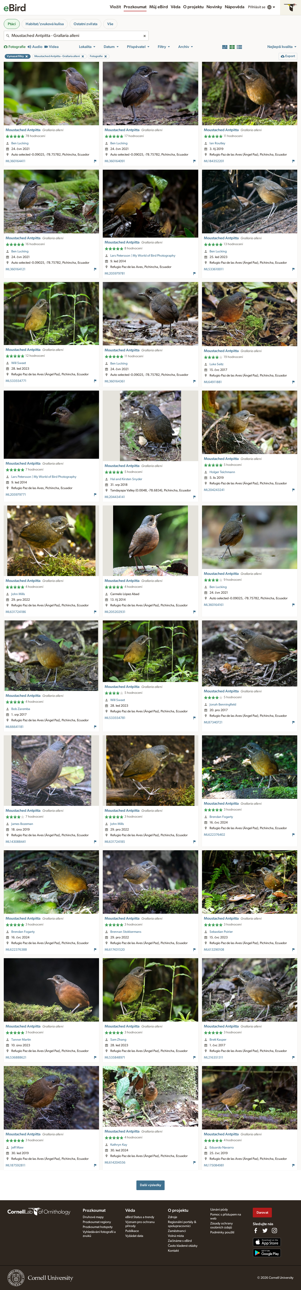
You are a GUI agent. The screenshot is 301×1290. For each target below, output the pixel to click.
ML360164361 (115, 381)
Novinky (214, 7)
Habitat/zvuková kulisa (45, 24)
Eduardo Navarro (222, 1147)
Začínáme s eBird (180, 1241)
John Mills (18, 594)
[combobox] (76, 35)
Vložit (115, 7)
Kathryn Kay (118, 1144)
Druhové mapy (93, 1217)
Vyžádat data (134, 1236)
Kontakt (173, 1250)
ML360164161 (214, 605)
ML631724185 (115, 841)
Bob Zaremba (20, 709)
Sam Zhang (118, 1039)
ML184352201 (214, 161)
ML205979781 (115, 273)
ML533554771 (16, 381)
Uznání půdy (219, 1209)
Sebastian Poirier (221, 931)
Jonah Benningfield (223, 704)
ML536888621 (16, 1057)
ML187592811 (15, 1165)
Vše (110, 24)
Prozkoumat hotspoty (98, 1227)
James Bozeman (22, 824)
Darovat (262, 1212)
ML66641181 (15, 727)
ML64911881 (213, 382)
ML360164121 (15, 269)
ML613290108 (214, 949)
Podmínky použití (222, 1232)
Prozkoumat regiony (97, 1222)
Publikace (132, 1231)
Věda (175, 7)
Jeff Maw (17, 1147)
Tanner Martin (21, 1039)
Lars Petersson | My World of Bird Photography (142, 255)
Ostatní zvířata (85, 24)
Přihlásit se (256, 7)
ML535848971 (115, 1057)
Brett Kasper (218, 1039)
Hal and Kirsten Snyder (126, 479)
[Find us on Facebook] (255, 1230)
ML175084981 (214, 1165)
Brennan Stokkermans (125, 931)
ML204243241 (214, 490)
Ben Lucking (19, 143)
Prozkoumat (135, 7)
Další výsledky (150, 1185)
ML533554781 (115, 718)
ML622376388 (16, 949)
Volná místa (176, 1236)
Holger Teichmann (222, 472)
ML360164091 (115, 161)
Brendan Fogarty (221, 817)
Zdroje (172, 1217)
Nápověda (234, 7)
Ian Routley (217, 143)
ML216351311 (213, 1057)
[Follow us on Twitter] (265, 1230)
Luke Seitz (216, 364)
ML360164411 (15, 161)
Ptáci (12, 24)
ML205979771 (16, 494)
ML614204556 (115, 1162)
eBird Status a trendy (139, 1217)
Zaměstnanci (177, 1231)
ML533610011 (214, 269)
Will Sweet (18, 363)
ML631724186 (16, 612)
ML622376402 (214, 834)
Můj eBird (158, 7)
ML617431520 (115, 949)
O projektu (193, 7)
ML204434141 (115, 497)
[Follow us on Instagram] (274, 1230)
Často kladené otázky (183, 1245)
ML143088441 (16, 841)
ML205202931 (115, 612)
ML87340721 (213, 722)
